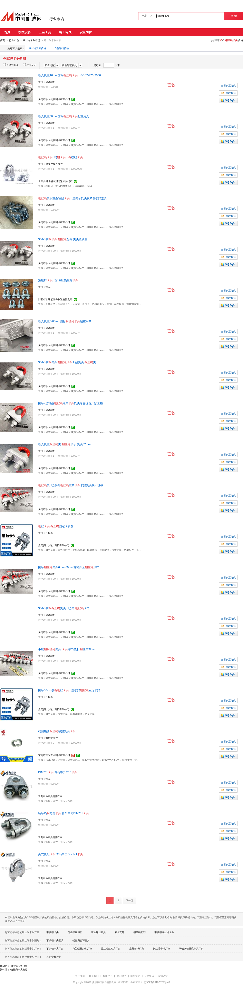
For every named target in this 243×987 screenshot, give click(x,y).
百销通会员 (11, 64)
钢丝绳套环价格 (37, 48)
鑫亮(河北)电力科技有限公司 (53, 545)
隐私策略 (135, 975)
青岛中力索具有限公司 (50, 796)
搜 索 (234, 16)
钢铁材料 (50, 81)
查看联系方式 (228, 85)
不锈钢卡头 (52, 932)
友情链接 (163, 975)
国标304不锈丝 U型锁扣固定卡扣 (69, 690)
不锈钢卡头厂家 (55, 948)
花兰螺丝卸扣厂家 (82, 948)
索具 (48, 286)
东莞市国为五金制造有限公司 (54, 755)
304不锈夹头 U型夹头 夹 (67, 362)
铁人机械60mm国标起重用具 (63, 116)
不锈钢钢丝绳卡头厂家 (191, 948)
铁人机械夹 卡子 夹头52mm (64, 444)
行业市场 (56, 19)
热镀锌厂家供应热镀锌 (58, 280)
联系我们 (94, 975)
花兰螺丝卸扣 (75, 932)
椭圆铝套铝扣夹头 (56, 731)
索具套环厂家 (136, 948)
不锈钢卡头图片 (55, 940)
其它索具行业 (53, 956)
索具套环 (119, 932)
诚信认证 (29, 64)
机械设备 (24, 32)
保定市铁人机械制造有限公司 (54, 99)
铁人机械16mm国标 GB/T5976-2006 (69, 75)
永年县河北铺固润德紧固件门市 (55, 181)
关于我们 (80, 975)
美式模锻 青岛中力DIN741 (60, 854)
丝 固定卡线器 (55, 526)
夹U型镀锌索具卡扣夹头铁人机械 (70, 485)
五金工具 (45, 32)
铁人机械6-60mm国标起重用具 (64, 321)
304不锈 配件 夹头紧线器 (62, 239)
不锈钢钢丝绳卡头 (164, 932)
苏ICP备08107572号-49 (157, 982)
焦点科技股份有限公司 (104, 982)
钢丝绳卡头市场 (31, 40)
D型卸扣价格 (62, 48)
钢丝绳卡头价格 (19, 965)
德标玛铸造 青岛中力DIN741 (63, 813)
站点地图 (121, 975)
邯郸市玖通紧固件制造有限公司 (55, 299)
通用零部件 (52, 737)
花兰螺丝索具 (98, 932)
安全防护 (86, 32)
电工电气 (65, 32)
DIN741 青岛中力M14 (57, 772)
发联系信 (228, 92)
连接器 (49, 532)
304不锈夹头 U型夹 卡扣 (63, 608)
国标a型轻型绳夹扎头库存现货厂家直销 (70, 403)
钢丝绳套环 (139, 932)
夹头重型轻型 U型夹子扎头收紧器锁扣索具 (72, 198)
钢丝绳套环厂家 (161, 948)
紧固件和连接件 (54, 163)
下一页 (129, 900)
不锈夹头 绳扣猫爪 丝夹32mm (67, 649)
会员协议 (149, 975)
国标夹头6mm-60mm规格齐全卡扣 (68, 567)
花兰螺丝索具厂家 (110, 948)
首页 (7, 32)
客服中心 (108, 975)
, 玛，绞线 (60, 157)
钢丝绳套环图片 (81, 940)
